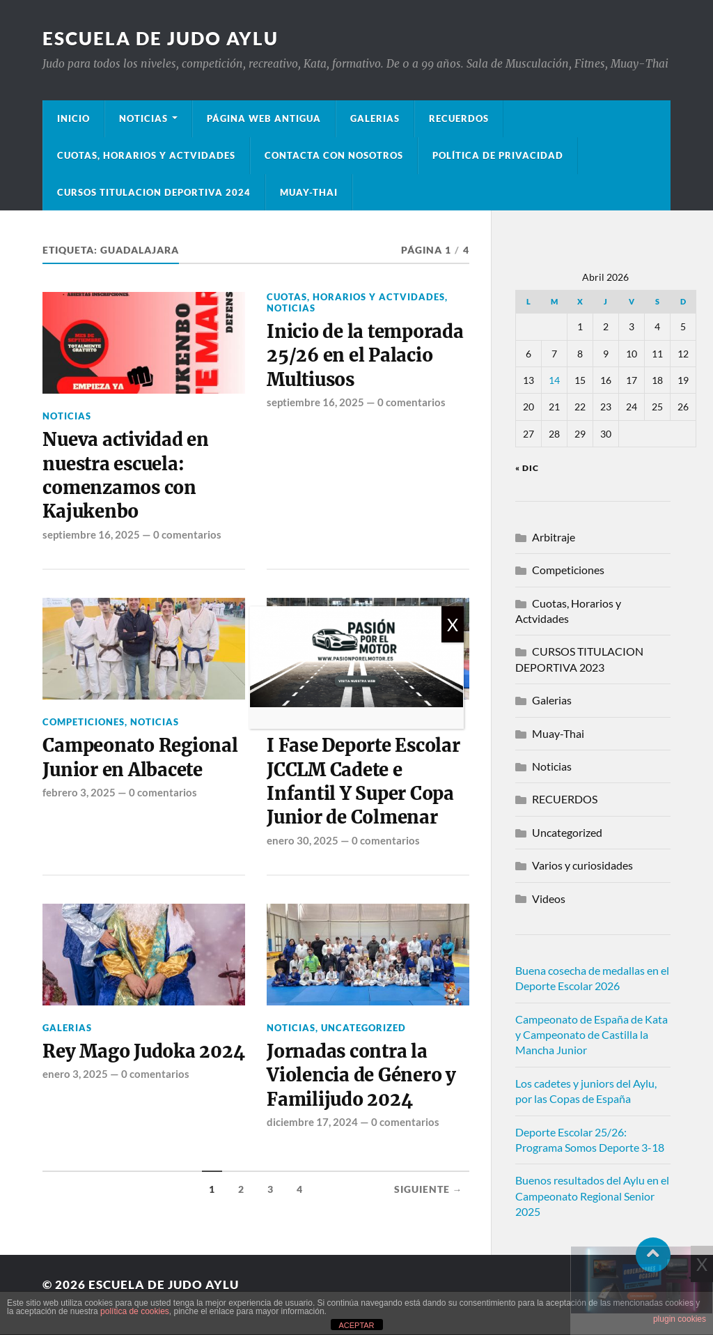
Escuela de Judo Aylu (160, 38)
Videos (548, 898)
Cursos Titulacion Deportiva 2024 (154, 192)
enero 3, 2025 (75, 1073)
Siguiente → (428, 1189)
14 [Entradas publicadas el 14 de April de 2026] (554, 380)
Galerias (375, 118)
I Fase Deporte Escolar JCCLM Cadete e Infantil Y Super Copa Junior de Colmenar (363, 781)
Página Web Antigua (264, 118)
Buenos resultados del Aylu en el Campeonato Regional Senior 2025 (592, 1195)
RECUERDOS (564, 798)
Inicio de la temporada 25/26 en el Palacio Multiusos (365, 356)
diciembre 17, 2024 (312, 1122)
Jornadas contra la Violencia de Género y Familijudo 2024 (361, 1075)
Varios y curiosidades (582, 865)
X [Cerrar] (452, 624)
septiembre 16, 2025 (91, 534)
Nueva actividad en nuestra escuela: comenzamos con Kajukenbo (125, 476)
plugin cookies (679, 1319)
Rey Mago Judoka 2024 (143, 1051)
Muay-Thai (309, 192)
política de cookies (134, 1311)
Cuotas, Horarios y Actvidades (146, 155)
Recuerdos (459, 118)
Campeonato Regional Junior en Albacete (139, 757)
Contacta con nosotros (334, 155)
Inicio (73, 118)
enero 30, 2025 (302, 840)
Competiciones (83, 721)
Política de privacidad (497, 155)
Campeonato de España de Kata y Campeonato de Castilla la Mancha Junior (591, 1034)
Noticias (143, 118)
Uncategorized (363, 1027)
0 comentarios (187, 534)
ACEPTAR (356, 1325)
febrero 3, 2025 (79, 792)
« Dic (527, 468)
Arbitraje (553, 536)
